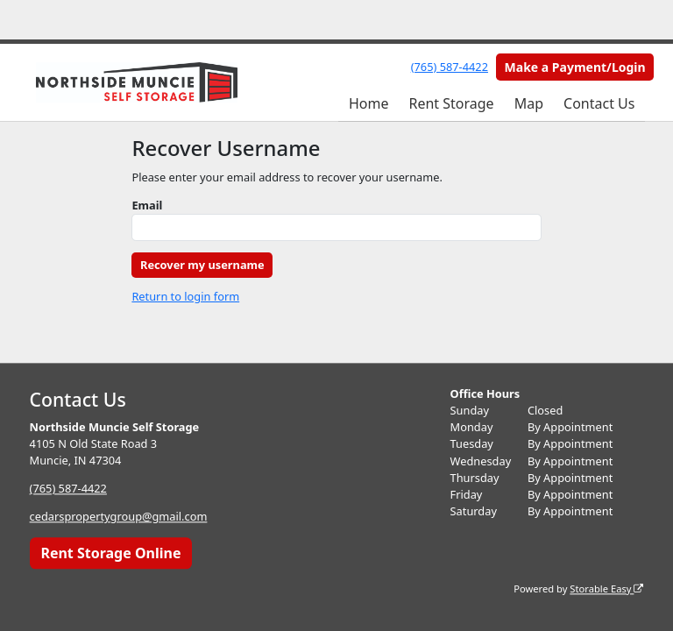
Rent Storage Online (110, 553)
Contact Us (598, 103)
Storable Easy (606, 588)
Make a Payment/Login (575, 67)
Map (528, 103)
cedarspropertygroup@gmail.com (119, 517)
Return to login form (185, 296)
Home (369, 103)
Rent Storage (450, 103)
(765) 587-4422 (449, 66)
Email (146, 205)
